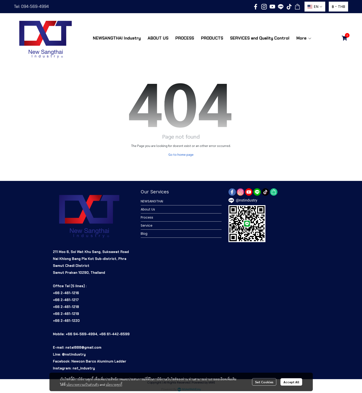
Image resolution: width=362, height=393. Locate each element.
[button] (314, 7)
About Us (148, 209)
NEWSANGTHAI (152, 201)
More (304, 38)
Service (146, 225)
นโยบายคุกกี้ (114, 384)
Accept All (291, 382)
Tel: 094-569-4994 (31, 6)
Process (147, 217)
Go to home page (181, 154)
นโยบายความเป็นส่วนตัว (82, 384)
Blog (144, 233)
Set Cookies (264, 382)
